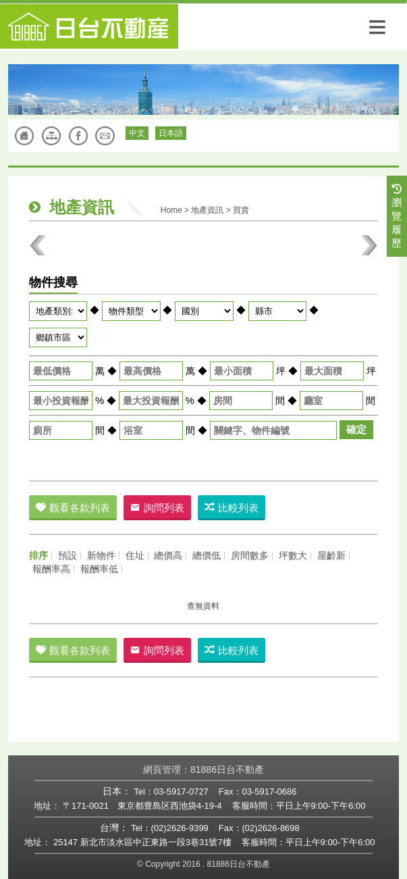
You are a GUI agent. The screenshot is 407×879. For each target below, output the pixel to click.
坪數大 (293, 555)
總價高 (168, 555)
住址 (135, 555)
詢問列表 (157, 507)
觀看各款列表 (73, 507)
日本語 (171, 133)
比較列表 (232, 507)
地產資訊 (207, 210)
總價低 (206, 555)
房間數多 (250, 555)
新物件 (101, 555)
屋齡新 (331, 555)
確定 (356, 429)
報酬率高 (51, 568)
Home (171, 210)
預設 (67, 555)
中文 (137, 133)
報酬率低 (99, 568)
